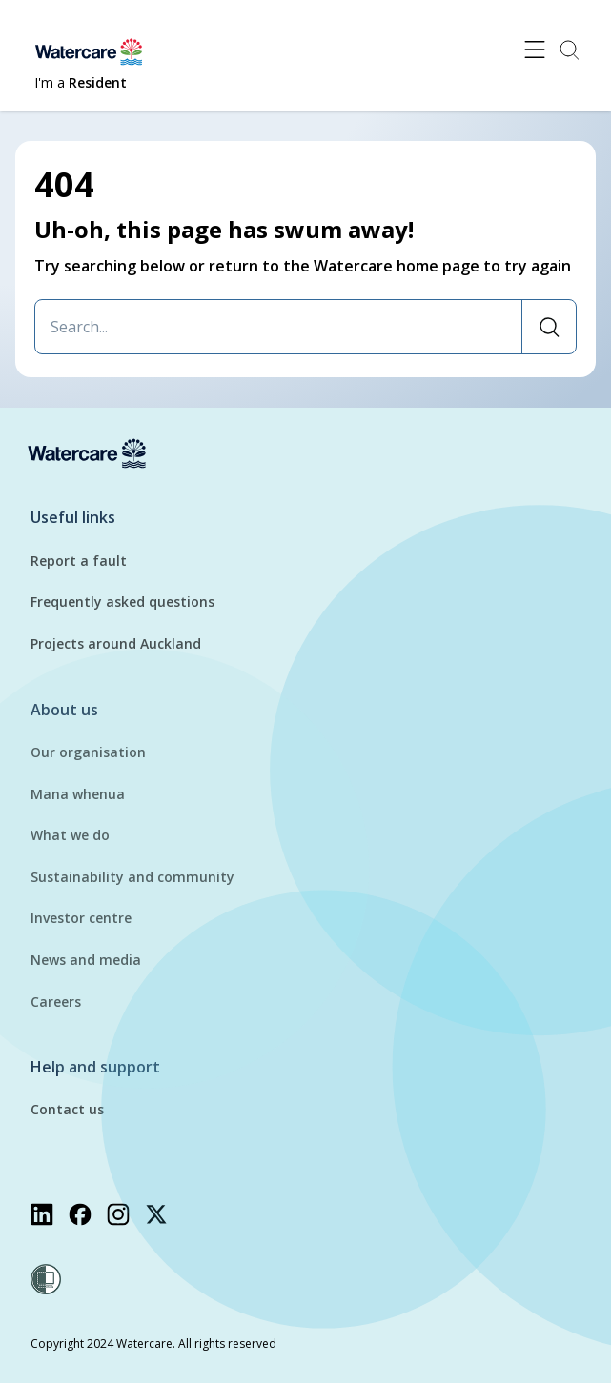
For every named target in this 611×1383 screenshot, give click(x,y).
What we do (70, 835)
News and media (86, 960)
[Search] (548, 326)
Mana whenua (78, 794)
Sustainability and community (132, 877)
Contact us (67, 1109)
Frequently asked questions (122, 601)
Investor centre (81, 918)
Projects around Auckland (116, 643)
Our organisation (88, 752)
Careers (56, 1001)
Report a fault (79, 560)
